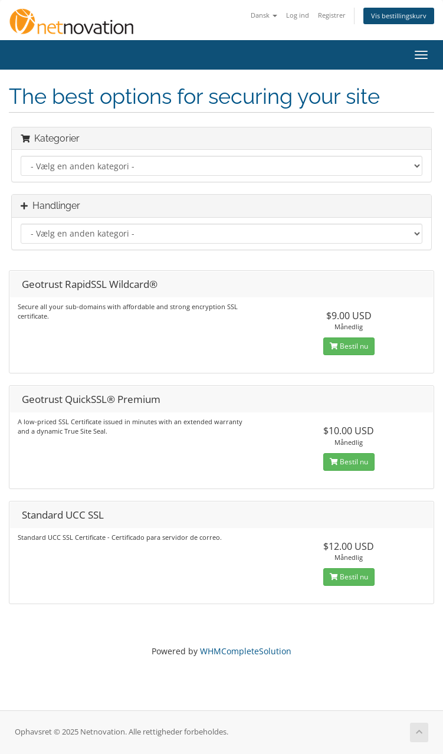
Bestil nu (349, 346)
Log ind (297, 15)
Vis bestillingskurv (398, 15)
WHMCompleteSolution (245, 651)
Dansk (264, 15)
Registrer (332, 15)
